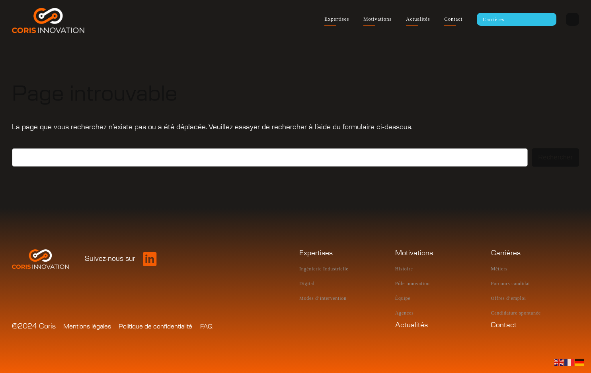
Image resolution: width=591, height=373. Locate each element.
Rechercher (555, 157)
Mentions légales (87, 327)
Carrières (506, 253)
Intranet (572, 19)
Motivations (414, 253)
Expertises (316, 253)
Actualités (411, 325)
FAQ (206, 327)
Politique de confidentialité (155, 327)
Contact (504, 325)
